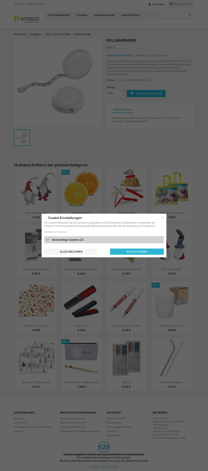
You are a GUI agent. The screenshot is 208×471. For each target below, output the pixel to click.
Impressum (62, 232)
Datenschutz (50, 232)
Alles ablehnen (71, 251)
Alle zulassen (136, 251)
